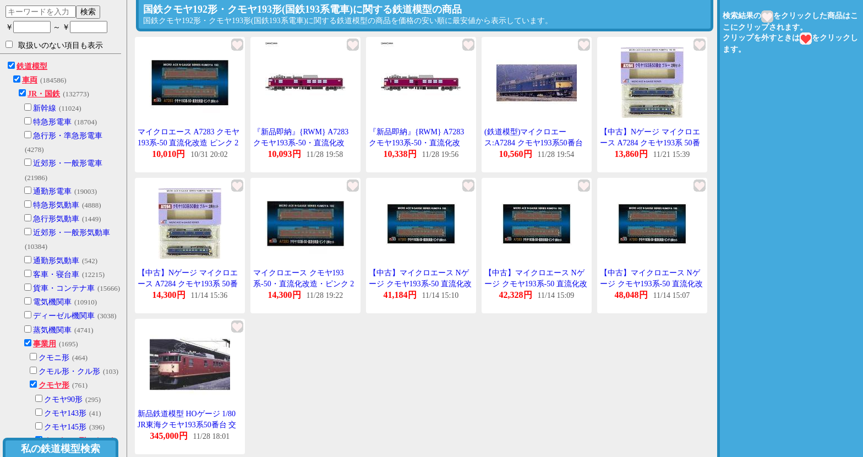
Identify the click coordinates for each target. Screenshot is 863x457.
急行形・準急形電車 (67, 136)
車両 (29, 80)
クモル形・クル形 (69, 371)
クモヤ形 (54, 385)
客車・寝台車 (56, 274)
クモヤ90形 (63, 399)
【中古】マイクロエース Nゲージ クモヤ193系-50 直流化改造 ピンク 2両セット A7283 (420, 283)
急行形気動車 (56, 219)
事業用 (44, 344)
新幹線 (44, 108)
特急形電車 (52, 122)
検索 (88, 11)
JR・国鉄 (44, 94)
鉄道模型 (32, 66)
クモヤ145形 (65, 427)
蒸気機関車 (52, 330)
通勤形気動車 (56, 261)
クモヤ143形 (65, 413)
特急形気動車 (56, 205)
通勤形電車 (52, 191)
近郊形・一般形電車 (67, 163)
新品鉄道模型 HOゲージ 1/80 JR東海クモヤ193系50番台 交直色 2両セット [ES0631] (187, 424)
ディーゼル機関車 (64, 316)
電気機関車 (52, 302)
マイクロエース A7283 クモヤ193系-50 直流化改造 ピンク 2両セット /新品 (188, 142)
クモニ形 (54, 357)
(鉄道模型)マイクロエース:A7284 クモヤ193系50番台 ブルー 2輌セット (533, 142)
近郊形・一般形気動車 (71, 232)
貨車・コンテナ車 (64, 288)
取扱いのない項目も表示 (54, 45)
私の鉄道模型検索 (60, 448)
